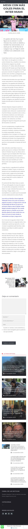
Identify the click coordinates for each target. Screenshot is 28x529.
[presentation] (12, 337)
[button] (26, 1)
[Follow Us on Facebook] (3, 514)
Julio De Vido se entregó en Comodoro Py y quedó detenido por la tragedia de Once (18, 469)
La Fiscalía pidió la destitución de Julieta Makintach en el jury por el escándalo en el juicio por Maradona (18, 458)
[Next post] (26, 282)
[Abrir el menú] (3, 505)
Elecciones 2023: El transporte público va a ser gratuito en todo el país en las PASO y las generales (10, 283)
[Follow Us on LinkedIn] (11, 514)
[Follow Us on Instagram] (9, 514)
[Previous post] (2, 268)
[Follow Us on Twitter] (6, 514)
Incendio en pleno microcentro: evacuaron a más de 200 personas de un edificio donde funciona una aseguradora (18, 447)
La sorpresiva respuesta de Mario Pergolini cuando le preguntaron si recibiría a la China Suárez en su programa (18, 479)
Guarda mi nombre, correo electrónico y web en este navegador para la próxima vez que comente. (14, 329)
